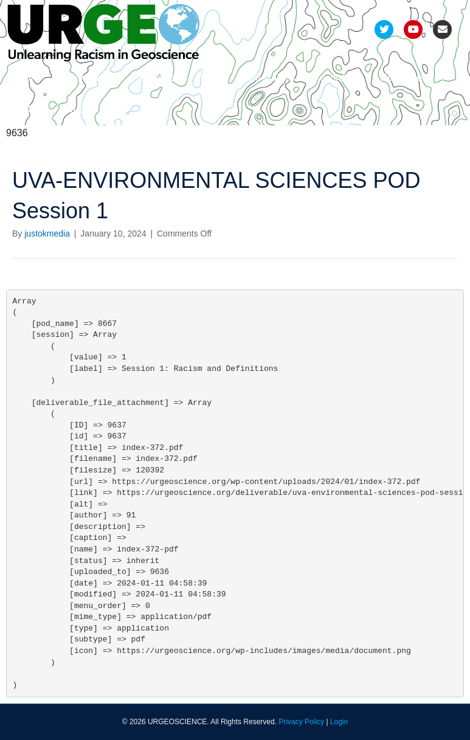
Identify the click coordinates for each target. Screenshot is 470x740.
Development (85, 77)
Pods (212, 77)
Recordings (337, 77)
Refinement (157, 77)
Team (27, 77)
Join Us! (75, 109)
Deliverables (268, 77)
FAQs (27, 109)
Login (339, 722)
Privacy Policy (301, 722)
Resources (404, 77)
